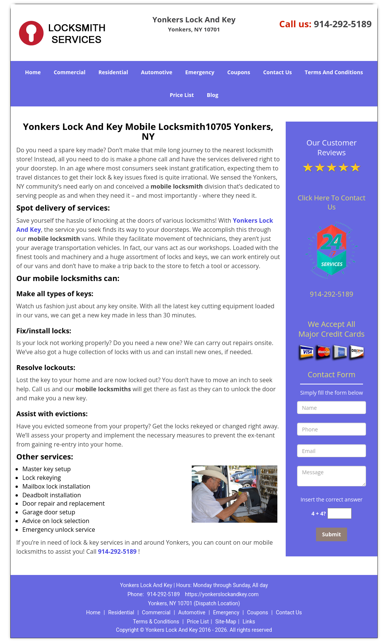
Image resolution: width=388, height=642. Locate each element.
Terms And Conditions (334, 72)
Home (33, 72)
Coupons (238, 72)
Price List (182, 94)
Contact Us (277, 72)
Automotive (156, 72)
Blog (212, 94)
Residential (113, 72)
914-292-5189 (343, 23)
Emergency (199, 72)
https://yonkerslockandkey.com (221, 594)
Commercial (70, 72)
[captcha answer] (339, 513)
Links (248, 622)
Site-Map (225, 622)
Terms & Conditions (156, 622)
